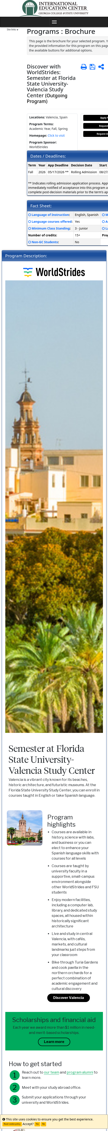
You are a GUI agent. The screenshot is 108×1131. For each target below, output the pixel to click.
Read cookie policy (12, 1124)
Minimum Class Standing (51, 228)
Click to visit (56, 135)
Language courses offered (52, 221)
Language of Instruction (50, 215)
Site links (12, 29)
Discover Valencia (68, 998)
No (43, 1124)
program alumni (80, 1072)
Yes (37, 1124)
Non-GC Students (45, 242)
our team (51, 1072)
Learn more (54, 1042)
